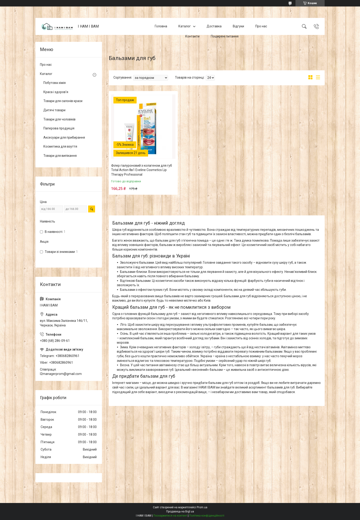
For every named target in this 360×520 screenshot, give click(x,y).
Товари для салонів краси (62, 101)
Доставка (214, 26)
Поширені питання (225, 36)
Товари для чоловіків (59, 119)
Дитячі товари (54, 110)
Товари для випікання (60, 155)
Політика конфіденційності (206, 515)
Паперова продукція (58, 128)
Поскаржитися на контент (170, 515)
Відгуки (238, 26)
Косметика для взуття (60, 146)
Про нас (261, 26)
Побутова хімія (54, 83)
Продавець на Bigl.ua (180, 511)
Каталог (184, 26)
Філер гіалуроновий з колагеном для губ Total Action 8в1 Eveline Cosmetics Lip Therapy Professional (141, 170)
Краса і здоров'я (55, 92)
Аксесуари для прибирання (64, 137)
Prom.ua (202, 507)
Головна (161, 26)
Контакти (192, 36)
